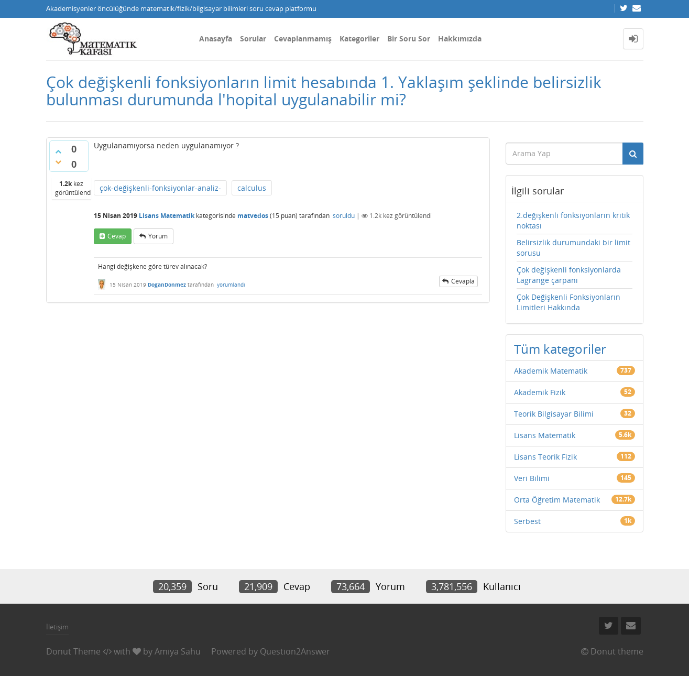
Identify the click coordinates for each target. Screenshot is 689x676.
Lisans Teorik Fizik (545, 457)
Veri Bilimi (532, 478)
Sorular (253, 38)
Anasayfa (215, 38)
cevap (116, 236)
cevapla (463, 281)
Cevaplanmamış (303, 38)
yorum (158, 236)
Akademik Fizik (539, 392)
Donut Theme (73, 651)
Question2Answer (295, 651)
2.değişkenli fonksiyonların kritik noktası (573, 220)
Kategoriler (359, 38)
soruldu (344, 215)
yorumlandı (231, 284)
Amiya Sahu (178, 651)
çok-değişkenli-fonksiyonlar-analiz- (160, 188)
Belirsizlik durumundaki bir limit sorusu (573, 247)
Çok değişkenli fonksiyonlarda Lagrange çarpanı (569, 275)
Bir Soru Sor (408, 38)
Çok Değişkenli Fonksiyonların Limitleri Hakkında (568, 302)
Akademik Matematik (550, 371)
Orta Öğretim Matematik (557, 500)
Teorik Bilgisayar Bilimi (554, 414)
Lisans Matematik (166, 215)
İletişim (57, 626)
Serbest (527, 521)
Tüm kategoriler (560, 348)
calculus (251, 188)
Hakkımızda (460, 38)
